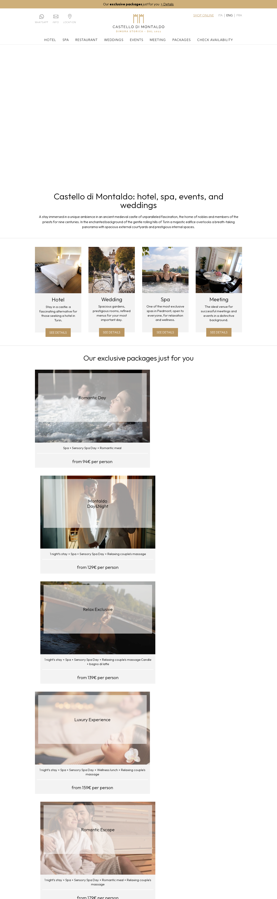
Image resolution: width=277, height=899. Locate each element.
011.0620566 (152, 867)
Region (59, 838)
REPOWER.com (144, 798)
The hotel (60, 824)
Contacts (40, 829)
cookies (122, 877)
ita (220, 15)
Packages (181, 40)
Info (56, 22)
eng (229, 15)
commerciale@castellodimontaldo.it (185, 872)
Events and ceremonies (167, 824)
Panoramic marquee (107, 839)
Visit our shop (138, 695)
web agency (151, 877)
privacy (136, 877)
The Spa (77, 824)
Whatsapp (41, 22)
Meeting (158, 40)
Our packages (221, 824)
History (59, 834)
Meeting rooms (192, 824)
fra (239, 15)
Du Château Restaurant (108, 826)
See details (58, 334)
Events (136, 40)
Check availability (215, 40)
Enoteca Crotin (109, 832)
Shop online (203, 15)
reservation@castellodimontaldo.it (114, 872)
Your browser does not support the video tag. (138, 114)
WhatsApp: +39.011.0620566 (189, 867)
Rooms (59, 829)
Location (69, 22)
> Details (167, 4)
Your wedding (132, 824)
